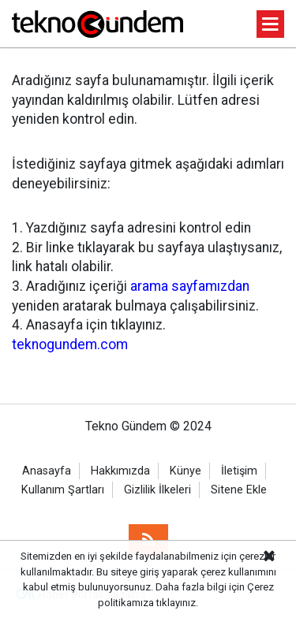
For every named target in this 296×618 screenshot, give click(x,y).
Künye (185, 471)
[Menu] (271, 24)
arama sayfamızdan (189, 286)
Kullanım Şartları (62, 490)
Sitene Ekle (239, 490)
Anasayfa (46, 471)
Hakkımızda (120, 471)
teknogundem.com (70, 344)
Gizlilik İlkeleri (157, 490)
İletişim (239, 471)
